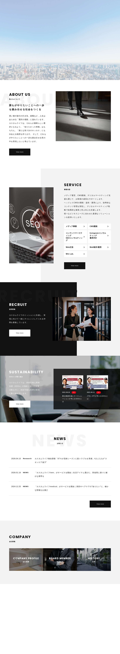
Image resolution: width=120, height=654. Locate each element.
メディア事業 (71, 226)
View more (19, 152)
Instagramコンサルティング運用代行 (98, 235)
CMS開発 (93, 226)
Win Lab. (70, 254)
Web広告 (69, 247)
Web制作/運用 (95, 247)
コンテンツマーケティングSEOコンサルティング (74, 236)
